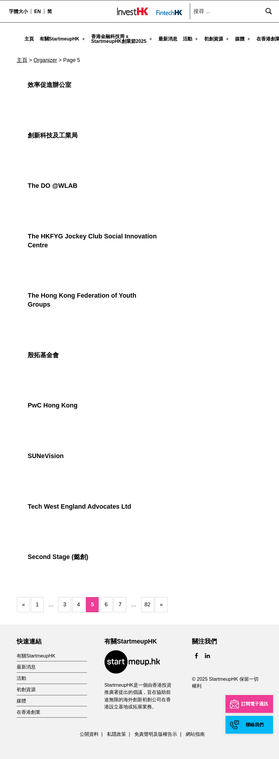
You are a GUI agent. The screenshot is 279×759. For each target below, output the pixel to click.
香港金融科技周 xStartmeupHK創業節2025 (122, 38)
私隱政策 (116, 731)
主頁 (29, 38)
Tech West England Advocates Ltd (79, 504)
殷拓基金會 (43, 352)
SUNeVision (46, 453)
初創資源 (217, 38)
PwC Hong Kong (53, 403)
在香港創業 (28, 709)
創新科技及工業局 (53, 133)
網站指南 (195, 731)
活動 (191, 38)
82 (147, 602)
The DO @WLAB (52, 183)
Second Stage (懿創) (58, 554)
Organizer (45, 58)
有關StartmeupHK (63, 38)
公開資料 (89, 731)
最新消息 (167, 38)
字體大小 (18, 11)
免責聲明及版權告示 (155, 731)
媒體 (243, 38)
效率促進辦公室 (49, 82)
